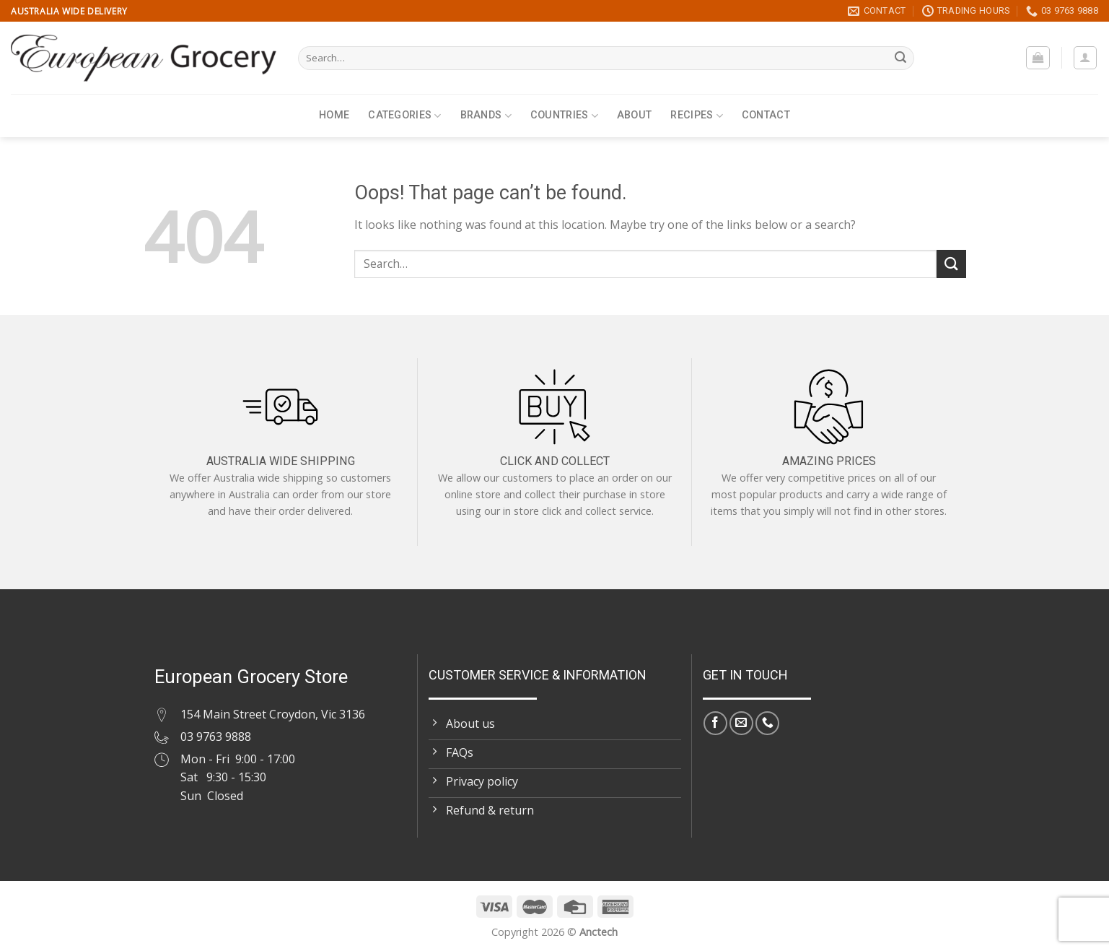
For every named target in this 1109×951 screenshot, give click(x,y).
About (634, 115)
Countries (564, 116)
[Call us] (767, 723)
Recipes (696, 116)
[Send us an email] (741, 723)
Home (334, 115)
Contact (766, 115)
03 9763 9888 (215, 736)
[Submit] (900, 58)
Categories (404, 116)
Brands (486, 116)
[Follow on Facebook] (715, 723)
